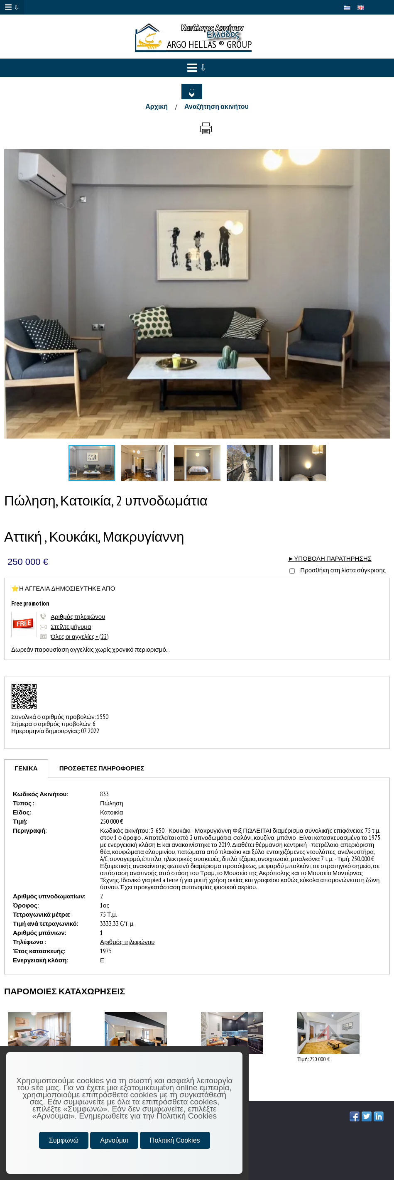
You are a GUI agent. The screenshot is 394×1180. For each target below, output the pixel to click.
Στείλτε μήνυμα (71, 626)
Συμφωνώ (63, 1140)
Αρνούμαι (114, 1140)
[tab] (26, 768)
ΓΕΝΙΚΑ (26, 768)
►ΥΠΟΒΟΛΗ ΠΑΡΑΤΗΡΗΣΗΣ (329, 558)
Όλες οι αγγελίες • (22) (79, 636)
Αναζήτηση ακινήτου (216, 106)
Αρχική (156, 106)
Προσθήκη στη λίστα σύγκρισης (343, 570)
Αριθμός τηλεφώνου (78, 617)
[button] (382, 156)
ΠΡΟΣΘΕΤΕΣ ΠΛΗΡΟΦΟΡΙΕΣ (101, 768)
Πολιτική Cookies (175, 1140)
